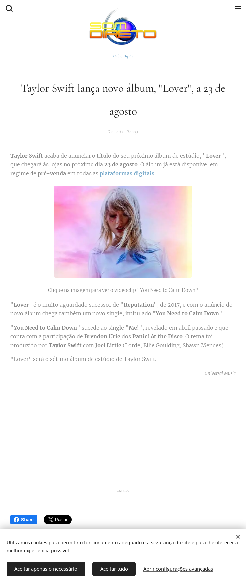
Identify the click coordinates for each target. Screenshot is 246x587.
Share (24, 519)
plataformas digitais (127, 173)
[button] (8, 8)
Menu (238, 8)
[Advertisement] (127, 432)
